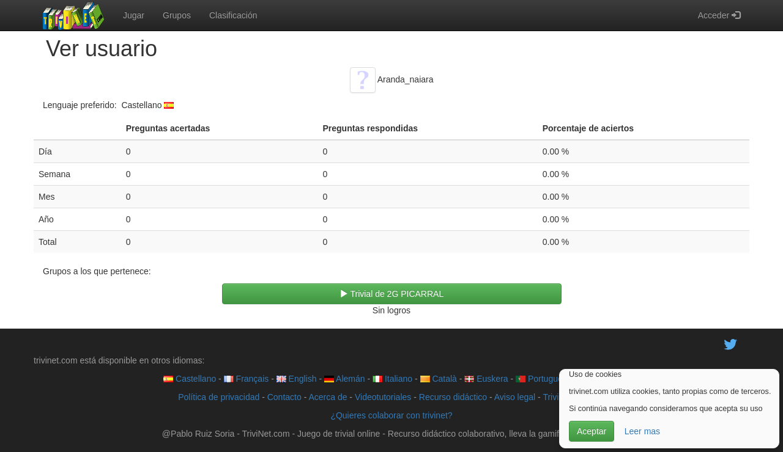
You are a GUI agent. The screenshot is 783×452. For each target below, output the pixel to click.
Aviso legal (514, 397)
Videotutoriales (383, 397)
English (296, 379)
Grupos (177, 15)
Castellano (189, 379)
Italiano (392, 379)
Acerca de (327, 397)
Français (246, 379)
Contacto (284, 397)
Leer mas (642, 431)
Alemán (344, 379)
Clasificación (233, 15)
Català (438, 379)
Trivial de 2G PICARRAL (391, 294)
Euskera (486, 379)
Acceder (719, 15)
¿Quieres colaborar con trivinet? (391, 415)
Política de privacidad (218, 397)
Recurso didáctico (453, 397)
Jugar (133, 15)
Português (541, 379)
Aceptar (591, 431)
